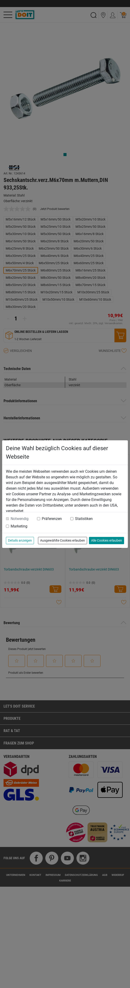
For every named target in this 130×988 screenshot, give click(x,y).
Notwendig (20, 518)
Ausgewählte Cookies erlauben (62, 540)
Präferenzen (52, 518)
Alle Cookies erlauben (106, 540)
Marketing (19, 526)
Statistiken (84, 518)
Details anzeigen (20, 540)
